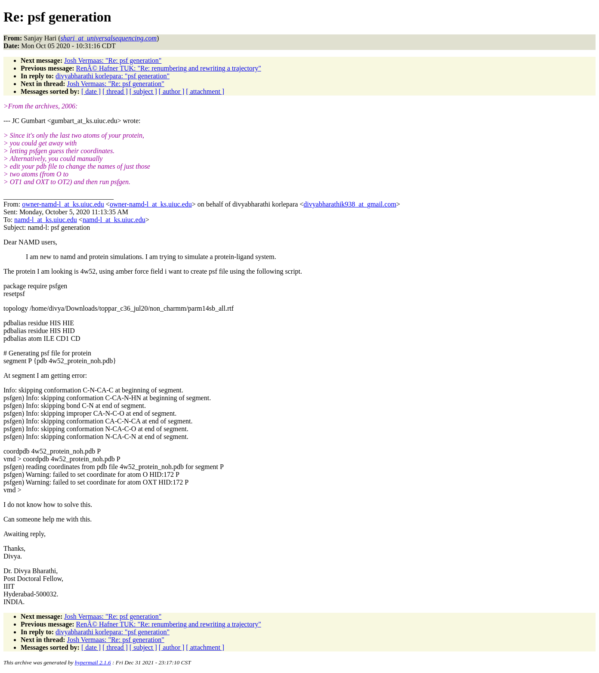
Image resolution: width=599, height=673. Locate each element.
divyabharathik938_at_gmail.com (349, 204)
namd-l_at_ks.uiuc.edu (45, 219)
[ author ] (172, 91)
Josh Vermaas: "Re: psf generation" (112, 60)
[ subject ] (143, 91)
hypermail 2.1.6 (93, 662)
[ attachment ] (205, 91)
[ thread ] (115, 91)
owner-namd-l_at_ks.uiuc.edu (63, 204)
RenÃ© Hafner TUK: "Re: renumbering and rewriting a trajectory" (168, 68)
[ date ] (91, 91)
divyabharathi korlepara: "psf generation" (113, 76)
